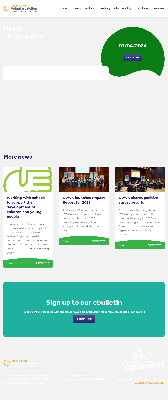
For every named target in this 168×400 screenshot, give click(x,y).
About (64, 8)
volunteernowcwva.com (150, 382)
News (78, 8)
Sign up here (84, 319)
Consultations (143, 8)
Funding (127, 8)
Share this (132, 57)
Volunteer (159, 8)
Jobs (116, 8)
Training (105, 8)
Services (89, 8)
